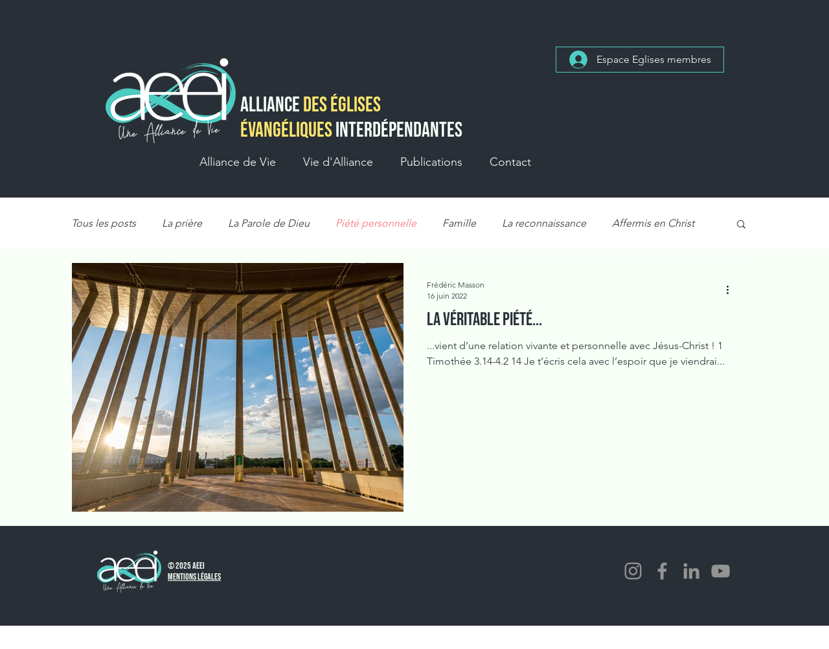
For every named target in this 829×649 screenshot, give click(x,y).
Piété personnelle (375, 223)
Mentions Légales (194, 576)
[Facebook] (662, 571)
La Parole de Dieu (269, 223)
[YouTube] (720, 571)
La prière (182, 223)
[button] (238, 162)
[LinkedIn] (691, 571)
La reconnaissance (544, 223)
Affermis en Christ (653, 223)
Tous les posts (103, 223)
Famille (459, 223)
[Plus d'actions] (732, 289)
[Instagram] (633, 571)
